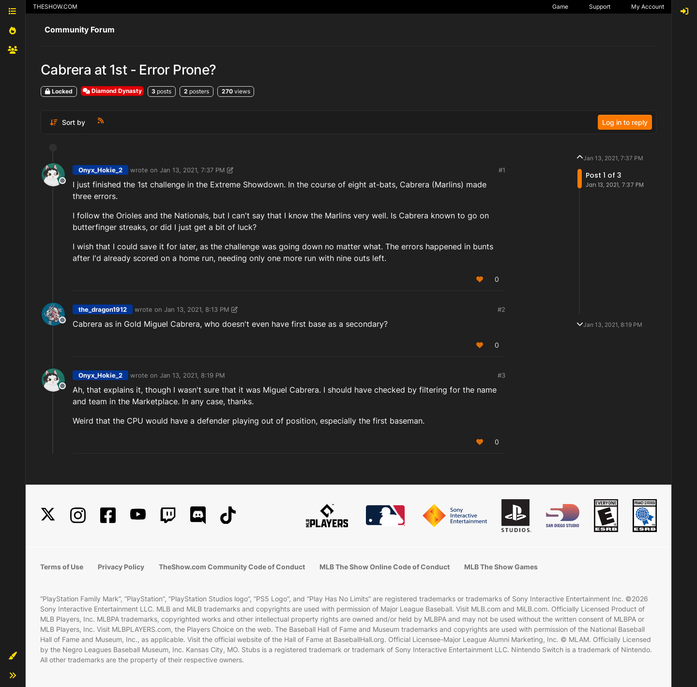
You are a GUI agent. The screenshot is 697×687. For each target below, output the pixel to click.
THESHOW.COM (55, 6)
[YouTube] (138, 515)
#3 (501, 375)
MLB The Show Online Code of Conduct (384, 567)
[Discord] (198, 515)
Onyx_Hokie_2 (100, 170)
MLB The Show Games (501, 567)
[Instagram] (78, 515)
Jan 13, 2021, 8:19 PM (192, 375)
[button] (12, 656)
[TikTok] (228, 515)
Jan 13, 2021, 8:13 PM (196, 309)
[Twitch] (168, 515)
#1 (502, 170)
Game (560, 6)
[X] (48, 515)
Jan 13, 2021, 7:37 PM (192, 170)
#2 (501, 309)
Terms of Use (61, 567)
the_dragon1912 (102, 309)
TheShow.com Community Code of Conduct (232, 567)
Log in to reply (625, 122)
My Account (647, 6)
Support (599, 6)
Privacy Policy (121, 567)
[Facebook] (108, 515)
